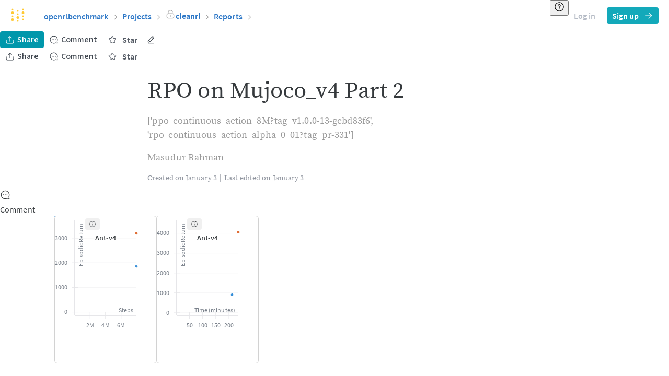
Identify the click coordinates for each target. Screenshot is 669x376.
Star (122, 39)
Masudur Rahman (185, 157)
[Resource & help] (559, 8)
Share (22, 39)
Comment (73, 39)
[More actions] (151, 39)
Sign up (632, 15)
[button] (188, 15)
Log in (584, 15)
